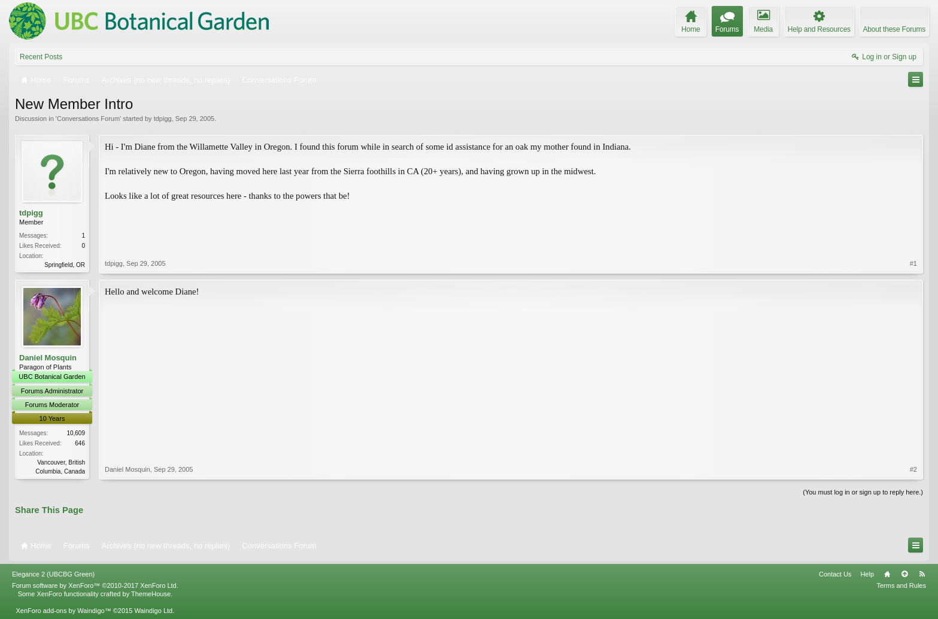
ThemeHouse (151, 593)
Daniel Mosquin (48, 357)
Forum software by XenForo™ (95, 585)
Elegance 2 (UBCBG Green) (53, 574)
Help (867, 574)
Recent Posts (41, 57)
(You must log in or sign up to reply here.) (863, 492)
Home (887, 574)
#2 (913, 469)
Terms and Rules (901, 585)
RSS (922, 574)
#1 (913, 263)
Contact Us (835, 574)
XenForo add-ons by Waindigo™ (63, 610)
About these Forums (894, 29)
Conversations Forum (88, 118)
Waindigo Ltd (153, 610)
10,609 (75, 433)
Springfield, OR (64, 265)
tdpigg (163, 118)
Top (904, 574)
